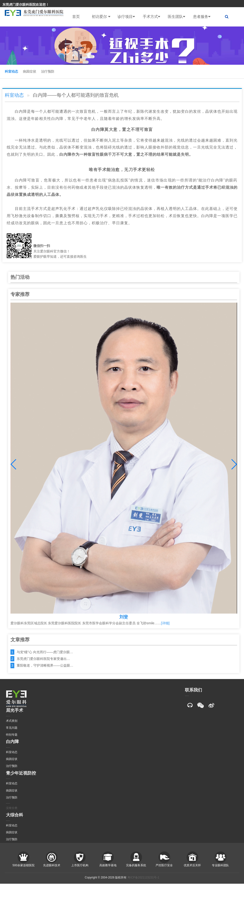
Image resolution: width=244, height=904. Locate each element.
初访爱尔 (101, 16)
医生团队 (176, 16)
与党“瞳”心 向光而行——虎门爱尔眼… (45, 652)
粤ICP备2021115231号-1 (143, 877)
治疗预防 (47, 71)
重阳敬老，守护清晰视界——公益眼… (45, 665)
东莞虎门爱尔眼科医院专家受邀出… (43, 659)
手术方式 (151, 16)
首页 (76, 17)
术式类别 (11, 720)
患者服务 (201, 16)
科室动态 (11, 71)
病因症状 (29, 71)
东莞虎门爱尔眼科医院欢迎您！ (25, 4)
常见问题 (11, 727)
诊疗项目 (126, 16)
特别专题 (11, 734)
